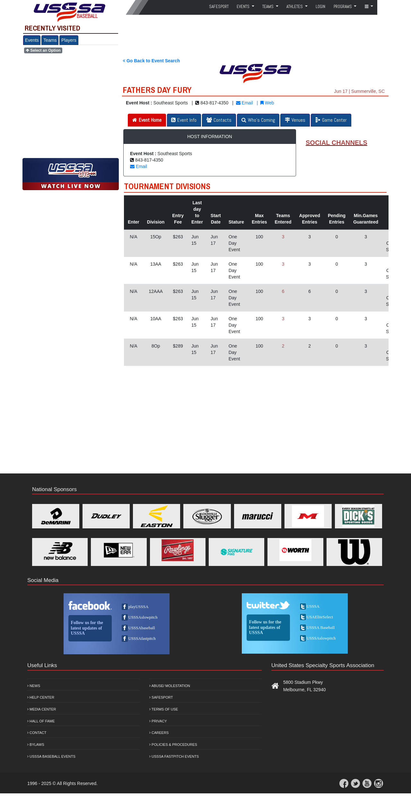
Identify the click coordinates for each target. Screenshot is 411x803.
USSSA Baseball (321, 627)
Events (32, 40)
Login (320, 6)
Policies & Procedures (173, 744)
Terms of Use (163, 709)
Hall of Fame (41, 721)
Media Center (41, 709)
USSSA (313, 606)
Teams (50, 40)
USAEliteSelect (320, 616)
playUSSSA (138, 606)
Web (267, 102)
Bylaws (35, 744)
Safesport (161, 697)
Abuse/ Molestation (169, 686)
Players (68, 40)
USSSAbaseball (141, 627)
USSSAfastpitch (142, 638)
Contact (36, 733)
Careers (159, 733)
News (33, 686)
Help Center (40, 697)
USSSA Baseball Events (51, 756)
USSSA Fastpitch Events (174, 756)
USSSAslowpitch (143, 617)
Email (244, 102)
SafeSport (219, 6)
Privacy (158, 721)
